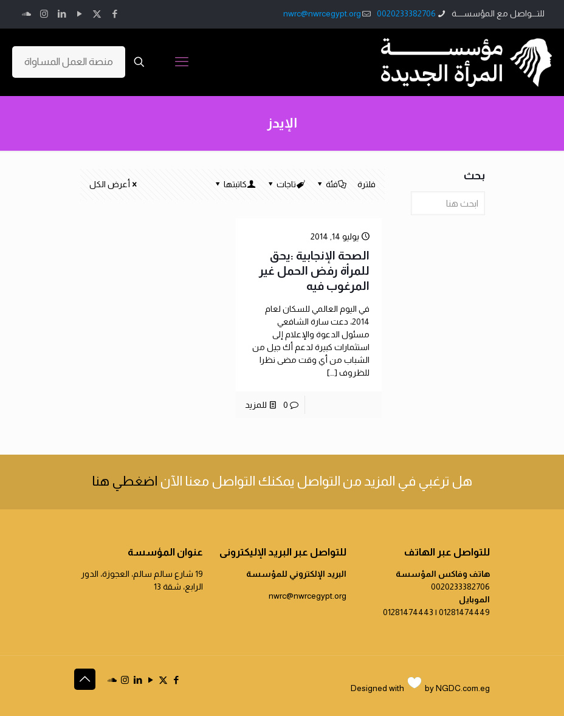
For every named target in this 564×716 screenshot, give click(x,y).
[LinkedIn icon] (61, 14)
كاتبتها (234, 184)
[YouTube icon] (79, 14)
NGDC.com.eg (463, 688)
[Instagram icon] (44, 14)
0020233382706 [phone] (406, 13)
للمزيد (256, 405)
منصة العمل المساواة (68, 61)
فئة (330, 184)
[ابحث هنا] (448, 203)
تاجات (285, 184)
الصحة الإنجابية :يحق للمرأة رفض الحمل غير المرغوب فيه (314, 270)
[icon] (26, 14)
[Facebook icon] (114, 14)
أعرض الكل (114, 184)
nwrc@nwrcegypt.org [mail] (322, 13)
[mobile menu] (181, 62)
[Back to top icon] (84, 679)
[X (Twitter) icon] (96, 14)
